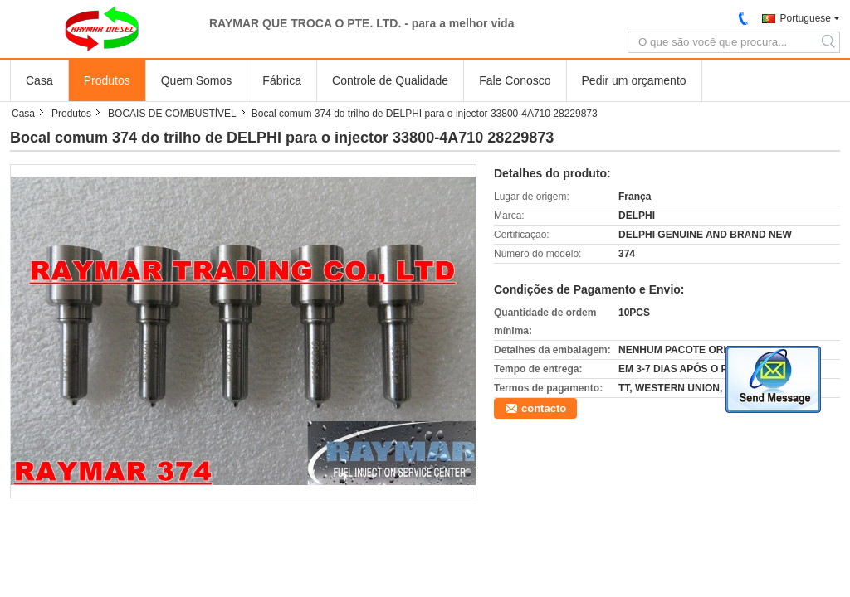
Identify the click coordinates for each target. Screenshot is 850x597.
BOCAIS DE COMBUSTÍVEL (172, 113)
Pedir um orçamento (634, 80)
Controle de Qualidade (390, 80)
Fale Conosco (514, 80)
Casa (39, 80)
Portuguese (805, 18)
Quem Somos (196, 80)
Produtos (107, 80)
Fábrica (281, 80)
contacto (543, 408)
